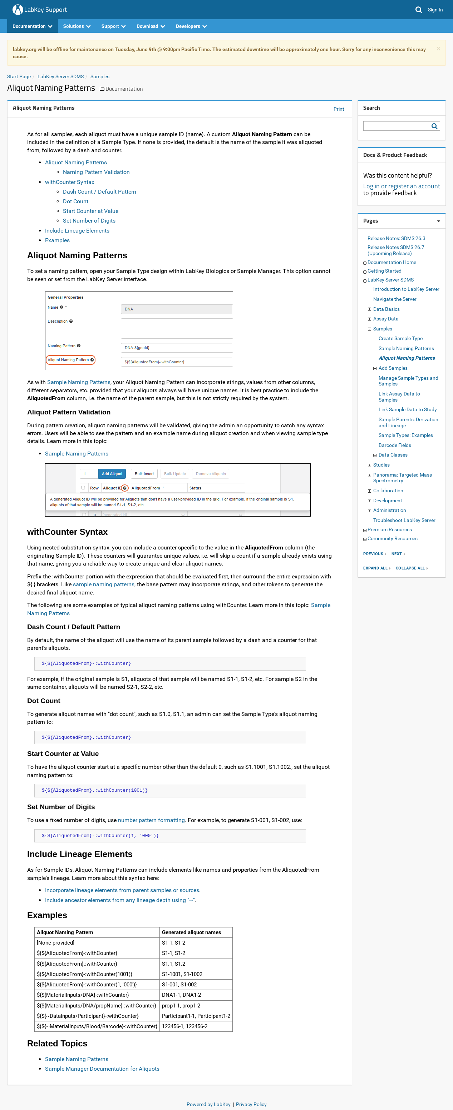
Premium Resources (390, 529)
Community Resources (393, 538)
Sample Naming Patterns (78, 382)
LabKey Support (45, 9)
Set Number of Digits (89, 220)
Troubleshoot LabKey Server (404, 520)
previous (373, 554)
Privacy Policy (251, 1104)
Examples (57, 240)
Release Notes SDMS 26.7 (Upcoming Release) (396, 250)
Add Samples (393, 368)
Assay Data (386, 319)
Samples (99, 76)
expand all (375, 568)
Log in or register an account (401, 186)
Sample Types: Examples (406, 435)
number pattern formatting (151, 820)
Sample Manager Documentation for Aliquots (102, 1068)
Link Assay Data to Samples (399, 397)
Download (151, 26)
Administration (389, 510)
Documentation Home (392, 262)
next (397, 554)
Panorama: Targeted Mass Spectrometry (402, 478)
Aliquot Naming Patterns (76, 162)
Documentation (33, 26)
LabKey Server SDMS (61, 76)
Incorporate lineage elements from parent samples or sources (122, 890)
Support (114, 26)
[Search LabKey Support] (436, 126)
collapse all (410, 568)
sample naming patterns (103, 584)
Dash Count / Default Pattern (99, 191)
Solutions (77, 26)
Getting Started (385, 271)
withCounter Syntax (69, 182)
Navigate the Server (395, 299)
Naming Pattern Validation (96, 172)
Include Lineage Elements (77, 230)
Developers (191, 26)
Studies (381, 465)
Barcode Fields (395, 445)
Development (387, 500)
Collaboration (388, 490)
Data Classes (393, 455)
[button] (419, 9)
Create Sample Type (401, 338)
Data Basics (386, 309)
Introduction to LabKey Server (406, 289)
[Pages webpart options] (438, 221)
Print (339, 109)
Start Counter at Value (90, 211)
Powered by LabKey (209, 1104)
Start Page (19, 76)
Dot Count (75, 201)
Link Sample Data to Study (408, 409)
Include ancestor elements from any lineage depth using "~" (120, 900)
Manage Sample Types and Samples (408, 381)
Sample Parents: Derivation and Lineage (408, 422)
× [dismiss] (438, 49)
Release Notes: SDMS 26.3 (396, 238)
